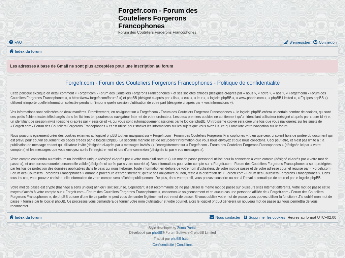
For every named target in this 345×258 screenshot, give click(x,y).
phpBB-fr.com (181, 239)
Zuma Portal (186, 228)
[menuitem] (15, 42)
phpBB (157, 232)
